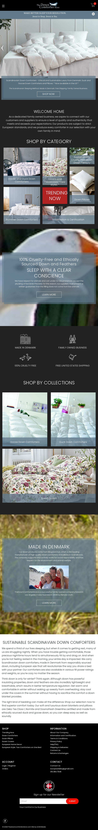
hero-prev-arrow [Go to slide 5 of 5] (2, 46)
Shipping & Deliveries (59, 747)
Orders (5, 768)
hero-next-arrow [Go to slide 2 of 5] (95, 46)
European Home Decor (12, 744)
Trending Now (8, 732)
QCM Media (41, 827)
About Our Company (59, 732)
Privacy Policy (56, 741)
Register (12, 765)
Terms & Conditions (59, 738)
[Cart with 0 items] (92, 5)
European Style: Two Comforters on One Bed (21, 747)
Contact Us (55, 750)
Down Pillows (7, 738)
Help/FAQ (54, 744)
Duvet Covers (8, 741)
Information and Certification (63, 735)
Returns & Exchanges (59, 753)
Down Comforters (10, 735)
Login (4, 765)
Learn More (49, 294)
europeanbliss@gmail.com (62, 768)
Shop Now (48, 94)
